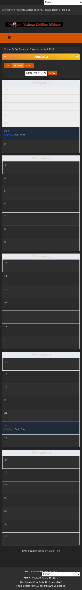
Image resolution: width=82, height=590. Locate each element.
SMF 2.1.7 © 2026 (32, 578)
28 (5, 98)
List (8, 65)
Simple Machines (50, 578)
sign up (66, 9)
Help (27, 571)
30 (5, 114)
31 (5, 122)
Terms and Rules (39, 571)
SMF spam (28, 550)
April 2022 (41, 56)
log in (55, 9)
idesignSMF (56, 582)
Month (18, 65)
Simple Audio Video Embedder (34, 582)
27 (5, 90)
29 (5, 106)
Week (29, 65)
